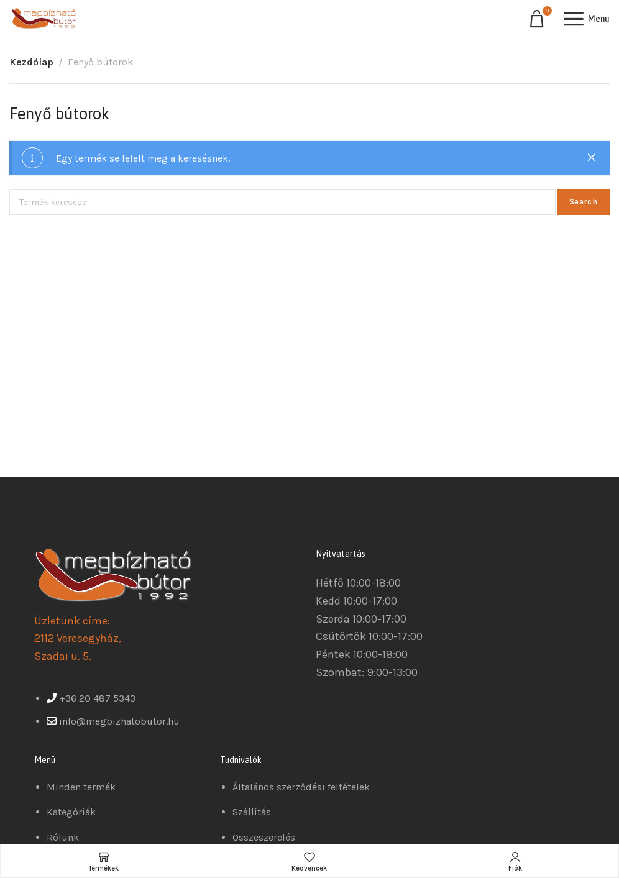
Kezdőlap (31, 62)
